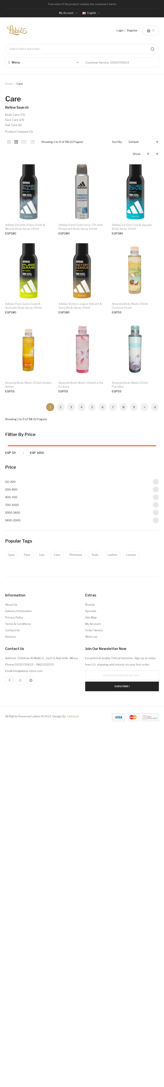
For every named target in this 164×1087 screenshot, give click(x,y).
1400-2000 (82, 765)
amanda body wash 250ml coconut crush (29, 469)
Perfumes (75, 799)
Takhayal (73, 961)
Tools (94, 799)
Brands (90, 849)
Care (57, 799)
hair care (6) (13, 125)
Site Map (91, 862)
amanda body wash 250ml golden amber (28, 549)
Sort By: (117, 142)
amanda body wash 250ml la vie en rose (82, 549)
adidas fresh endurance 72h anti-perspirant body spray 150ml (82, 228)
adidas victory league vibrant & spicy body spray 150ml (81, 388)
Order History (94, 875)
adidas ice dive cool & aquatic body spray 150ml (29, 308)
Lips (42, 799)
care (19, 83)
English (91, 13)
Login (120, 30)
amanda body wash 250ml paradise (23, 629)
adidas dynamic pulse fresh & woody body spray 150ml (25, 228)
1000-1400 (82, 757)
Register (132, 30)
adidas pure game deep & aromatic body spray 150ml (29, 388)
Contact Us (12, 875)
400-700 (82, 742)
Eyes (12, 799)
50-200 (82, 727)
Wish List (91, 881)
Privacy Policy (14, 862)
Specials (90, 855)
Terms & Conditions (18, 868)
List (32, 142)
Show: (137, 154)
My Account (93, 868)
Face (27, 799)
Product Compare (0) (19, 131)
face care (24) (14, 120)
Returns (10, 881)
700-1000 (82, 750)
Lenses (131, 799)
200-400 (82, 734)
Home (9, 83)
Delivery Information (18, 855)
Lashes (112, 799)
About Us (11, 849)
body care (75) (15, 114)
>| (155, 652)
